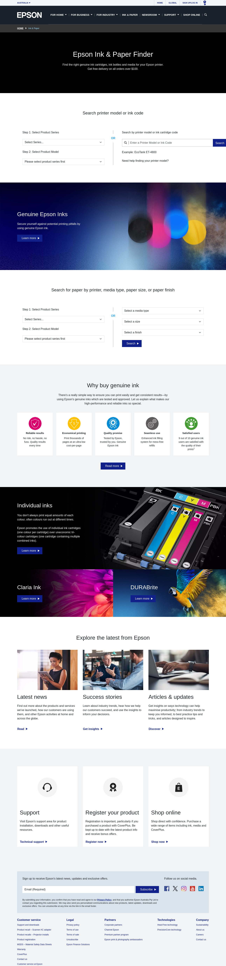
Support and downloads (28, 925)
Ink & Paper (130, 14)
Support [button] (170, 14)
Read (21, 728)
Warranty (21, 949)
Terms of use (73, 930)
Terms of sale (73, 934)
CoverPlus (22, 954)
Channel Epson (112, 930)
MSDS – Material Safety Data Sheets (34, 944)
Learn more (29, 238)
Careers (200, 934)
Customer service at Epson (29, 964)
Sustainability (202, 925)
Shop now (158, 841)
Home (160, 3)
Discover (155, 728)
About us (200, 930)
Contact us (22, 959)
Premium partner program (116, 934)
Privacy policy (73, 925)
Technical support (32, 841)
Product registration (26, 939)
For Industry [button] (106, 14)
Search (131, 343)
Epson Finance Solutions (78, 944)
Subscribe (146, 889)
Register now (95, 841)
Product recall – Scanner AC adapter (34, 930)
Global (173, 3)
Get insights (91, 728)
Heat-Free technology (167, 925)
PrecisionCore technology (169, 930)
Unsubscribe (72, 939)
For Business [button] (80, 14)
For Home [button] (57, 14)
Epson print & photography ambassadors (123, 939)
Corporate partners (113, 925)
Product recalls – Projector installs (33, 934)
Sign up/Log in (190, 3)
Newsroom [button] (150, 14)
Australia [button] (22, 3)
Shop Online (191, 14)
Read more (112, 465)
